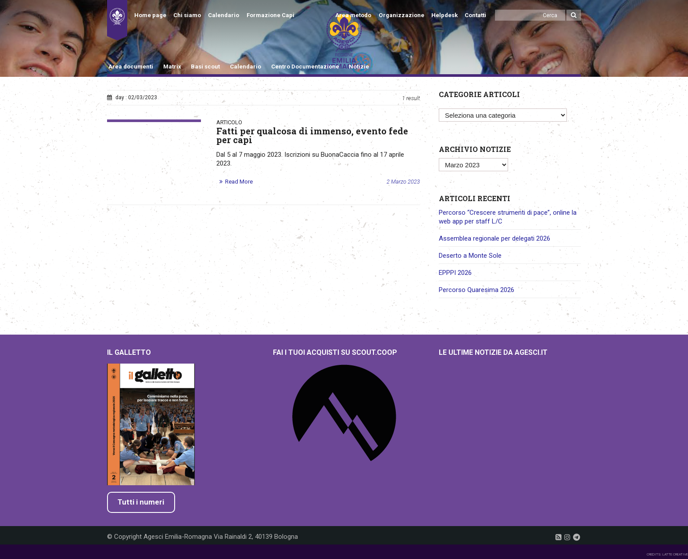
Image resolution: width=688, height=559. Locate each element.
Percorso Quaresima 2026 (476, 290)
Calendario (223, 15)
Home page (150, 15)
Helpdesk (444, 15)
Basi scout (205, 66)
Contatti (475, 15)
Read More (239, 181)
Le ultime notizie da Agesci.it (493, 352)
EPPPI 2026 (455, 273)
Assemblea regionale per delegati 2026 (494, 238)
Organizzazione (401, 15)
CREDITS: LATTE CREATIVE (667, 554)
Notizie (359, 66)
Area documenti (130, 66)
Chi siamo (187, 15)
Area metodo (353, 15)
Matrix (172, 66)
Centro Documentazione (305, 66)
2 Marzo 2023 (403, 181)
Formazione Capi (270, 15)
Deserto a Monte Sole (470, 256)
